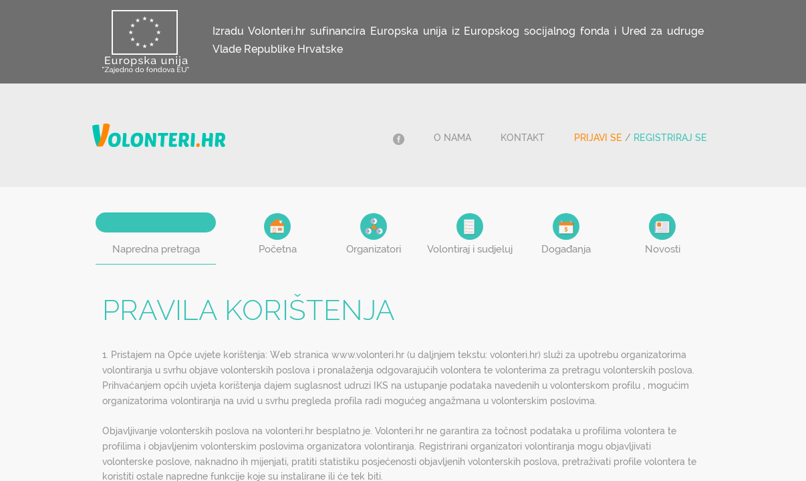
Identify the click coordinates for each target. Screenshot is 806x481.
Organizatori (373, 234)
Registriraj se (670, 137)
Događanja (566, 234)
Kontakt (523, 137)
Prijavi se (598, 137)
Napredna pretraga (156, 249)
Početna (278, 234)
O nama (452, 137)
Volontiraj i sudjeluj (470, 234)
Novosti (662, 234)
